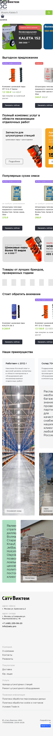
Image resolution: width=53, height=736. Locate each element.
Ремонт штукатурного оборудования (21, 688)
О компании (8, 651)
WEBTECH (45, 726)
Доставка (7, 669)
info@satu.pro (9, 626)
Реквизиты (7, 659)
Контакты (7, 655)
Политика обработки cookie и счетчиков (22, 703)
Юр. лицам (7, 674)
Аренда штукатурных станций (17, 684)
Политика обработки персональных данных (24, 699)
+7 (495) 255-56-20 (12, 623)
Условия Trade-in (10, 707)
